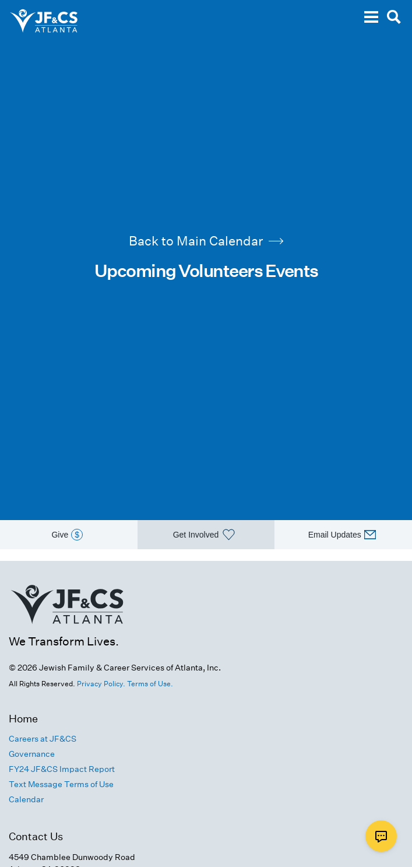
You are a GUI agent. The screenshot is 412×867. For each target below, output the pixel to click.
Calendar (26, 799)
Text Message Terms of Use (61, 784)
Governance (32, 754)
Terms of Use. (150, 684)
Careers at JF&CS (42, 738)
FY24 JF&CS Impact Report (62, 769)
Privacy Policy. (101, 684)
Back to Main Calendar (206, 240)
